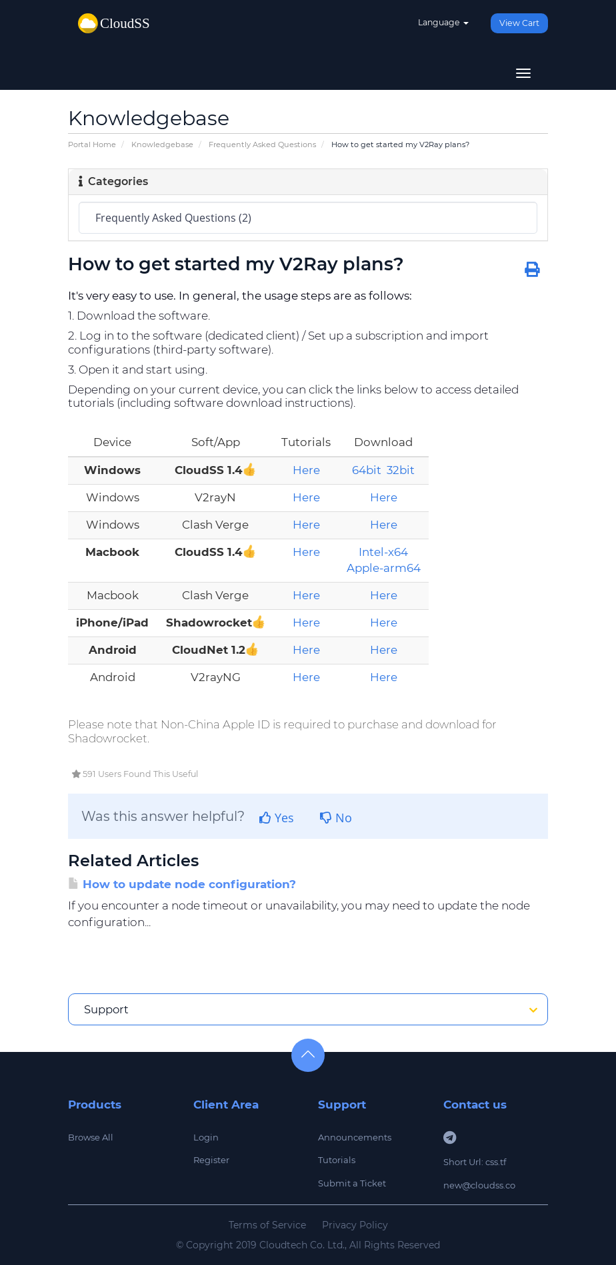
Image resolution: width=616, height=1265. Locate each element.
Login (206, 1137)
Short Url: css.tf (474, 1161)
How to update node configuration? (182, 884)
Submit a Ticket (352, 1183)
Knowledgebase (162, 144)
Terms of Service (267, 1225)
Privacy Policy (355, 1225)
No (336, 818)
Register (211, 1159)
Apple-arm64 (384, 568)
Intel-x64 (383, 552)
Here (306, 470)
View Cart (519, 23)
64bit (366, 470)
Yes (276, 818)
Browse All (90, 1137)
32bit (401, 470)
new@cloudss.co (479, 1185)
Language (443, 22)
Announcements (354, 1137)
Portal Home (92, 144)
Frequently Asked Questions (262, 144)
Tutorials (336, 1159)
